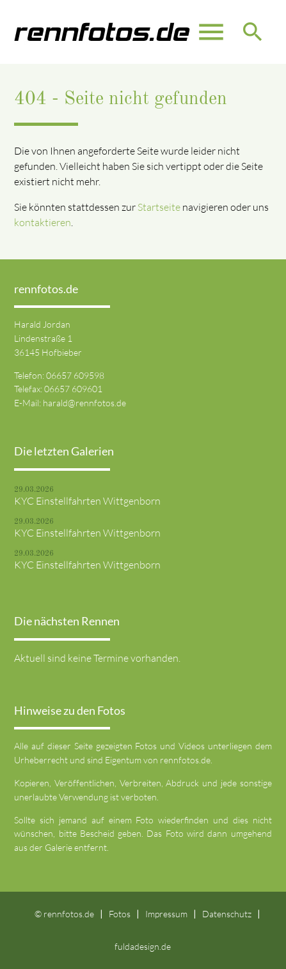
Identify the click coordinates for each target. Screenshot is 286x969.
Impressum (166, 913)
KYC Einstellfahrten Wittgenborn (87, 501)
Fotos (120, 913)
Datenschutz (226, 913)
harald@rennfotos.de (84, 402)
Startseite (159, 207)
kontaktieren (42, 222)
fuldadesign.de (143, 946)
